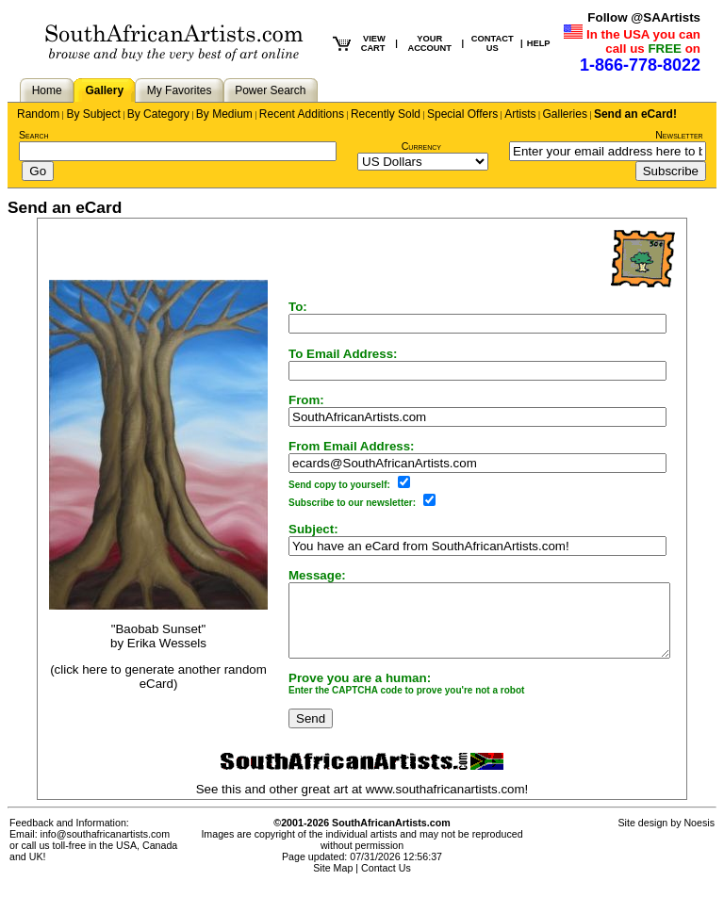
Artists (519, 114)
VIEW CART (373, 43)
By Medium (224, 114)
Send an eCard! (635, 114)
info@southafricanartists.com (106, 848)
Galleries (565, 114)
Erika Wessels (144, 650)
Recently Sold (385, 114)
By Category (158, 114)
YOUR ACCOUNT (429, 43)
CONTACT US (492, 43)
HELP (539, 43)
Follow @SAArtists (643, 17)
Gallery (104, 90)
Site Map (333, 882)
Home (47, 90)
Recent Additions (301, 114)
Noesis (699, 836)
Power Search (270, 90)
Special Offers (462, 114)
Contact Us (386, 882)
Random (38, 114)
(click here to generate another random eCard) (135, 684)
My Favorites (179, 90)
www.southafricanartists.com (445, 803)
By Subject (93, 114)
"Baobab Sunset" (136, 635)
